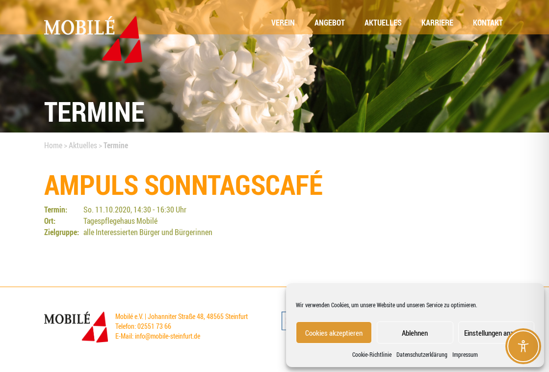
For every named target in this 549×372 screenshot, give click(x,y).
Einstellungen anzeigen (496, 333)
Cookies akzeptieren (334, 333)
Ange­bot (329, 22)
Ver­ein (283, 22)
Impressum (465, 354)
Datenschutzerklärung (421, 354)
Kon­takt (488, 22)
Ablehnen (415, 333)
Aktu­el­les (383, 22)
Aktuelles (83, 145)
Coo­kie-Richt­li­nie (372, 354)
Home (53, 145)
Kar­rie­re (437, 22)
